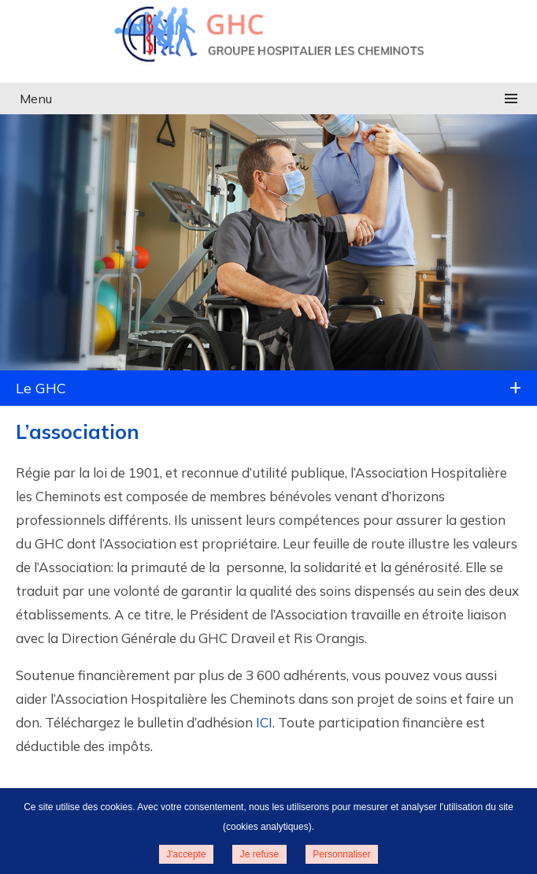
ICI (264, 722)
